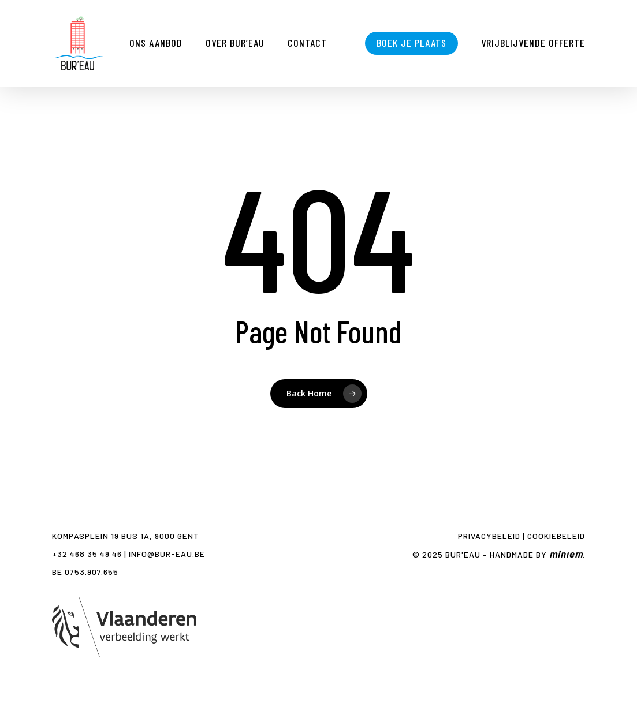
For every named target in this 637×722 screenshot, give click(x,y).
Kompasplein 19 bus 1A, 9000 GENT (125, 536)
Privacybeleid (489, 536)
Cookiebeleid (556, 536)
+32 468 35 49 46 (87, 554)
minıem (566, 553)
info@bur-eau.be (167, 554)
